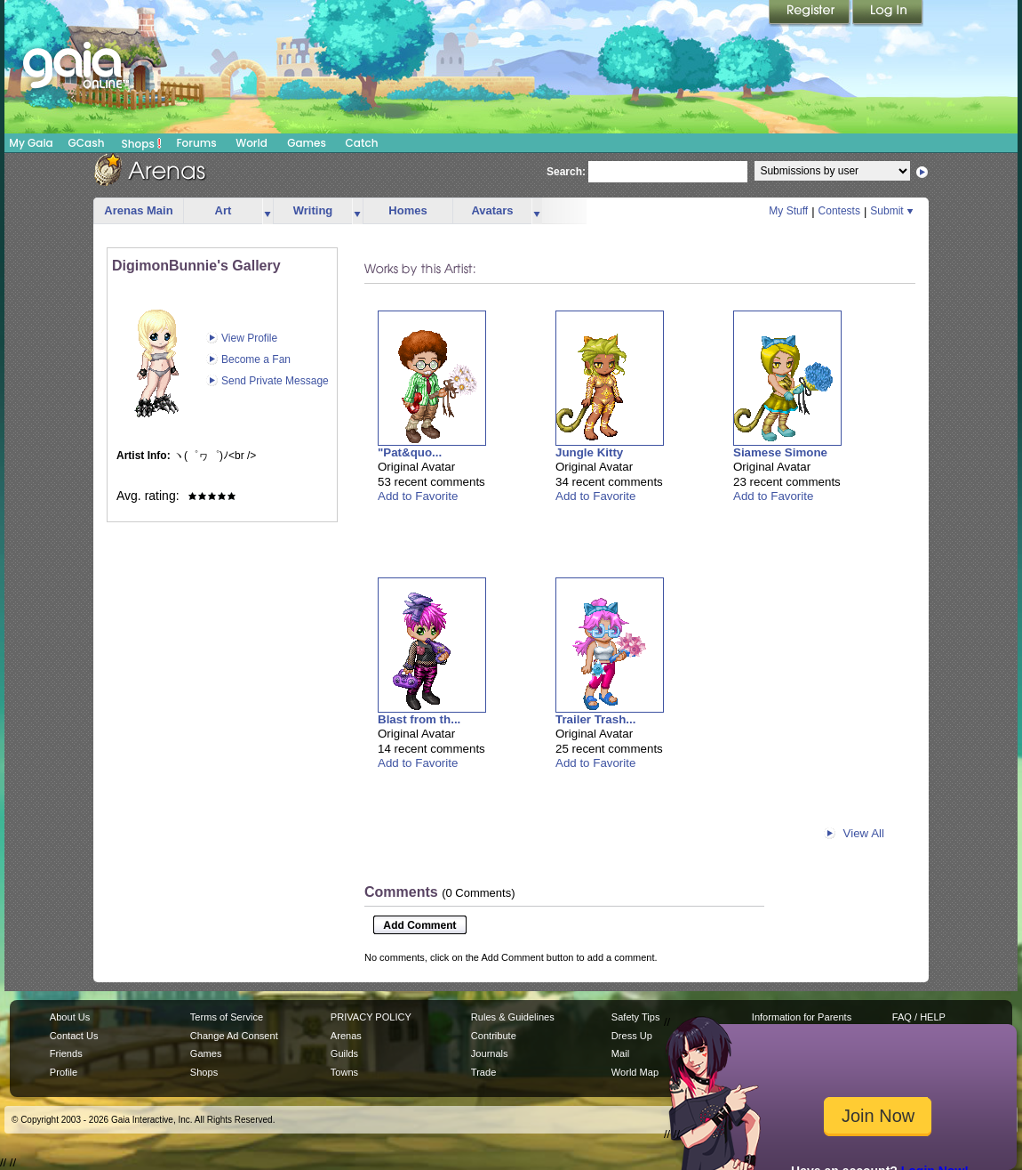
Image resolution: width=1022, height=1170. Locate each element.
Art (223, 210)
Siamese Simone (780, 452)
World (251, 142)
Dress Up (631, 1035)
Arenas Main (138, 210)
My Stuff (788, 211)
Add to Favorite (418, 496)
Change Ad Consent (234, 1035)
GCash (86, 142)
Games (306, 142)
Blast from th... (419, 719)
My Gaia (30, 142)
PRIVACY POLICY (371, 1017)
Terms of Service (226, 1017)
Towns (344, 1072)
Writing (313, 210)
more (267, 211)
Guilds (344, 1053)
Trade (483, 1072)
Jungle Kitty (589, 452)
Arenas (346, 1035)
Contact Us (74, 1035)
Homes (407, 210)
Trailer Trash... (595, 719)
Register (810, 13)
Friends (66, 1053)
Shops (142, 143)
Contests (839, 211)
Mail (620, 1053)
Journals (489, 1053)
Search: (566, 171)
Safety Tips (635, 1017)
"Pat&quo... (410, 452)
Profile (63, 1072)
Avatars (492, 210)
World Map (635, 1072)
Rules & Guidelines (513, 1017)
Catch (362, 142)
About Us (70, 1017)
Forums (196, 142)
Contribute (493, 1035)
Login (887, 13)
